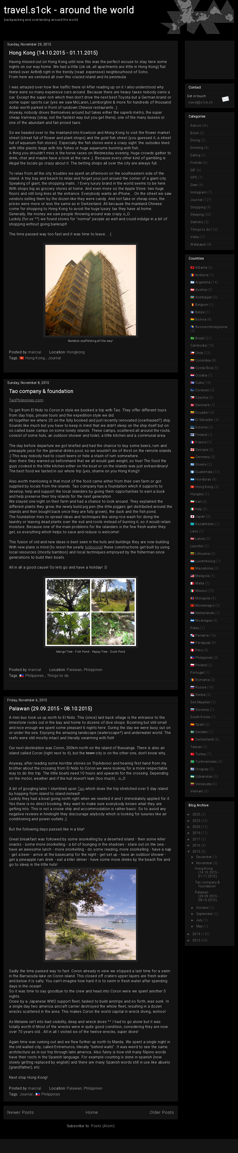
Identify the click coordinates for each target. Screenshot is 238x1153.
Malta (200, 583)
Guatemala (204, 472)
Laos (194, 531)
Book (195, 133)
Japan (200, 516)
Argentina (203, 282)
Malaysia (203, 576)
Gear (194, 185)
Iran (198, 501)
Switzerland (205, 739)
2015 (196, 851)
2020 (196, 827)
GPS (194, 177)
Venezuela (203, 784)
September (204, 914)
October (202, 907)
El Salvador (204, 420)
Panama (202, 635)
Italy (199, 509)
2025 (196, 814)
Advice (196, 125)
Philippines (34, 675)
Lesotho (197, 546)
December (204, 857)
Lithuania (203, 553)
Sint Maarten (200, 702)
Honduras (203, 479)
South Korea (200, 717)
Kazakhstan (205, 524)
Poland (201, 665)
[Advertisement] (207, 60)
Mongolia (203, 598)
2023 (196, 821)
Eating (195, 155)
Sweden (202, 732)
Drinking (197, 148)
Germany (203, 457)
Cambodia (198, 345)
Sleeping (197, 214)
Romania (203, 680)
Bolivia (201, 319)
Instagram (198, 192)
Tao (81, 788)
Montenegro (205, 605)
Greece (201, 464)
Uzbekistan (204, 776)
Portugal (197, 672)
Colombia (203, 360)
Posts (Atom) (103, 1126)
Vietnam (197, 791)
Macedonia (204, 568)
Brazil (200, 338)
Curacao (202, 390)
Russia (201, 687)
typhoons (93, 547)
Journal (54, 358)
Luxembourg (205, 561)
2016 (196, 845)
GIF (193, 170)
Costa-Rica (204, 368)
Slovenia (202, 710)
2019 (196, 833)
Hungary (197, 494)
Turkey (201, 754)
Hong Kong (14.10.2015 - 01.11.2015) (53, 53)
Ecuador (202, 412)
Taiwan (196, 747)
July (199, 920)
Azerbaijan (204, 297)
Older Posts (162, 1112)
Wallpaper (198, 244)
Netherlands (205, 613)
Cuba (199, 382)
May (199, 926)
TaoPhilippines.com (26, 400)
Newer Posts (20, 1112)
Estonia (201, 427)
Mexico (201, 591)
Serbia (200, 695)
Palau (195, 628)
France (201, 442)
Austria (201, 290)
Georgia (202, 449)
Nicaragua (204, 620)
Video (195, 237)
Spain (200, 724)
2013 (196, 940)
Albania (201, 267)
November (204, 863)
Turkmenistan (206, 761)
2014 (196, 934)
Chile (199, 353)
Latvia (200, 538)
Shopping (198, 207)
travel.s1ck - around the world (69, 10)
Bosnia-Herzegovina (211, 327)
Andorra (202, 275)
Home (92, 1112)
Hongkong (76, 352)
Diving (195, 140)
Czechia (202, 397)
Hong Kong (35, 358)
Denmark (202, 405)
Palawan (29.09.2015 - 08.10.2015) (50, 709)
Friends (196, 162)
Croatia (201, 375)
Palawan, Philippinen (84, 670)
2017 (196, 839)
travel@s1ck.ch (201, 102)
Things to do (58, 675)
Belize (200, 312)
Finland (201, 435)
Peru (199, 650)
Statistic (197, 222)
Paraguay (203, 642)
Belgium (202, 304)
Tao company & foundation (41, 391)
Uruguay (202, 769)
